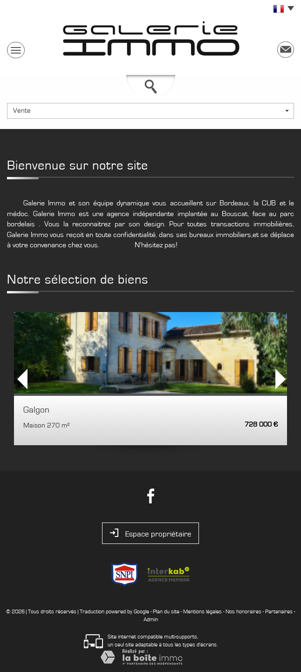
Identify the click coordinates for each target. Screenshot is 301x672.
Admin (151, 619)
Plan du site (166, 611)
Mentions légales (202, 611)
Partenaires (279, 611)
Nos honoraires (243, 611)
